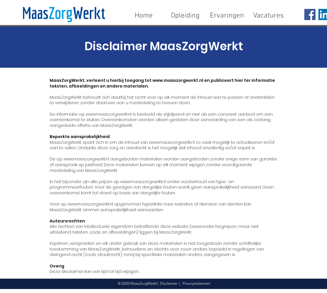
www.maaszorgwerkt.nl (177, 80)
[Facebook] (310, 14)
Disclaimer (168, 283)
